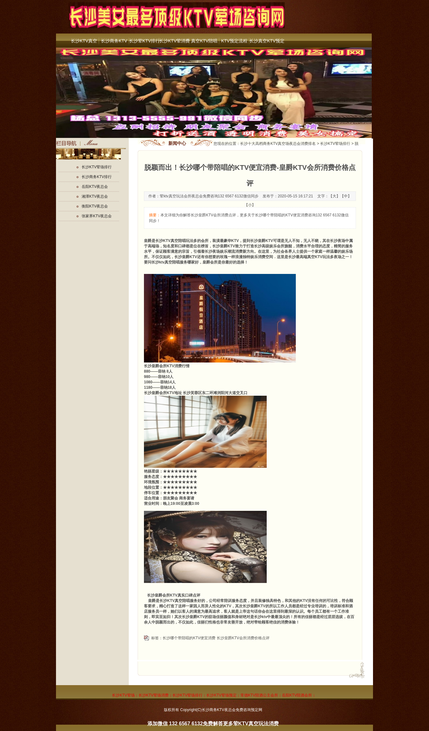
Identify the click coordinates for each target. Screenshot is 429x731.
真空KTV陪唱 (204, 40)
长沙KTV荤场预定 (221, 695)
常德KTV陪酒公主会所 (259, 695)
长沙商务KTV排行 (97, 177)
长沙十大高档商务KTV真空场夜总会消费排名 (278, 143)
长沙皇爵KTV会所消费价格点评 (243, 638)
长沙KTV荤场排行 (335, 143)
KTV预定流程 (234, 40)
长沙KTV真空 (84, 40)
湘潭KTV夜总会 (95, 196)
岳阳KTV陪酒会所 (297, 695)
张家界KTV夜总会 (97, 216)
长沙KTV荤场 (123, 695)
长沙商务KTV (114, 40)
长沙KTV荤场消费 (154, 695)
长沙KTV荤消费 (174, 40)
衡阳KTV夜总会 (95, 206)
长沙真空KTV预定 (264, 40)
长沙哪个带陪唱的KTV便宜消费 (189, 638)
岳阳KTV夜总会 (95, 186)
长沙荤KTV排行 (144, 40)
